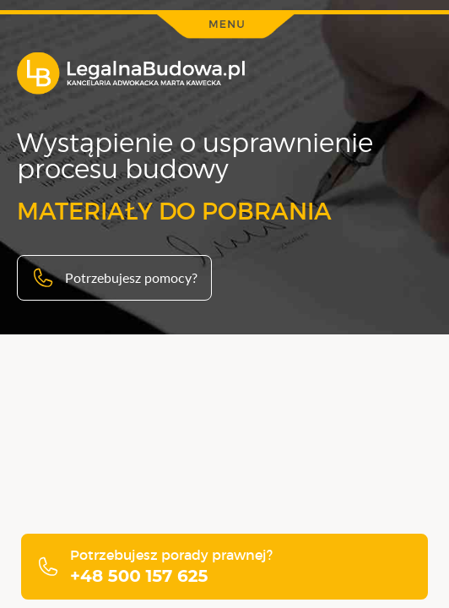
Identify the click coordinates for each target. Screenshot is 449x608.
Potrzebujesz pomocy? (114, 278)
